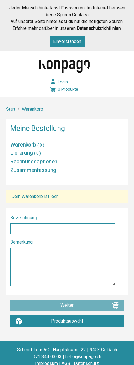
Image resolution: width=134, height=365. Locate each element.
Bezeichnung (24, 217)
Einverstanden (67, 41)
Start (10, 109)
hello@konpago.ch (83, 356)
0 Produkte (68, 89)
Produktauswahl (67, 321)
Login (63, 82)
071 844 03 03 (47, 356)
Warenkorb (32, 109)
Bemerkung (22, 242)
